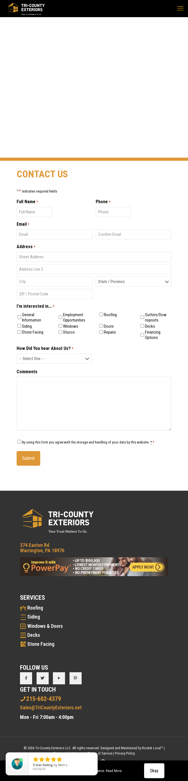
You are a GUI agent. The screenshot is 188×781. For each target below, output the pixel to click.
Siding (27, 326)
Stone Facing (32, 332)
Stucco (69, 332)
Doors (109, 326)
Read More (114, 771)
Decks (150, 326)
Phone (103, 202)
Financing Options (152, 335)
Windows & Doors (45, 626)
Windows (70, 326)
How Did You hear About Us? (45, 348)
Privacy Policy (125, 753)
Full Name (27, 202)
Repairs (110, 332)
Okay (154, 770)
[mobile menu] (180, 8)
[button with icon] (26, 678)
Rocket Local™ (152, 748)
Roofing (110, 314)
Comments (27, 371)
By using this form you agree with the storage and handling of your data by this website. (88, 442)
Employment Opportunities (74, 317)
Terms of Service (100, 753)
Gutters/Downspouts (156, 317)
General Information (31, 317)
